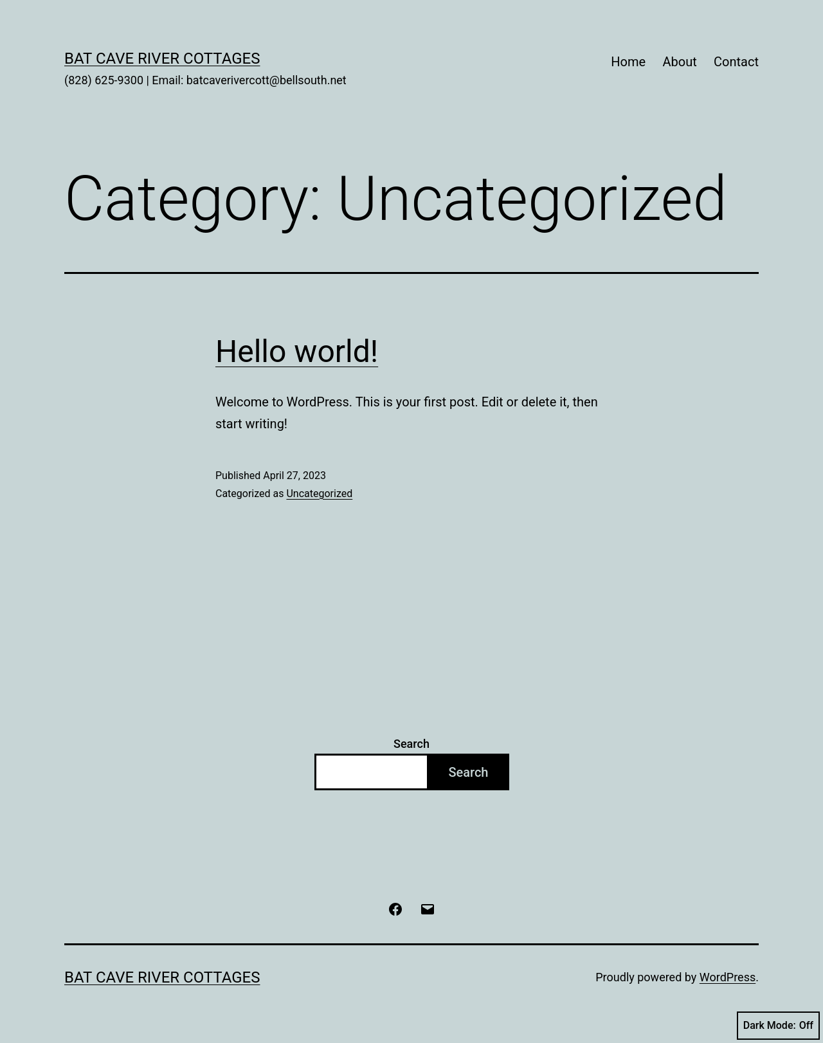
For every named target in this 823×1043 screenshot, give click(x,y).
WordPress (727, 977)
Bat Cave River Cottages (162, 59)
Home (628, 61)
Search (411, 743)
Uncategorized (319, 493)
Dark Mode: (778, 1025)
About (679, 61)
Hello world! (296, 351)
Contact (736, 61)
